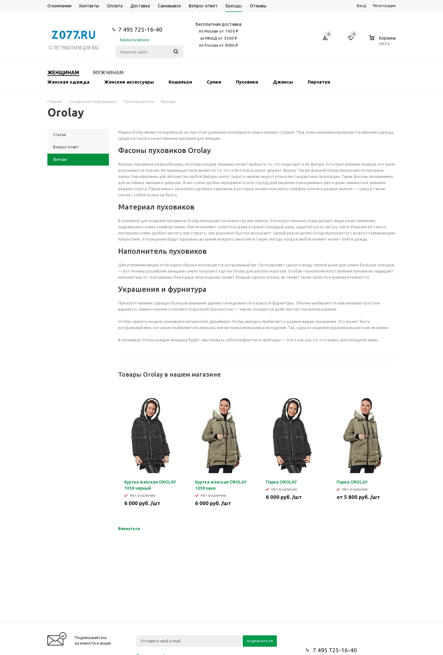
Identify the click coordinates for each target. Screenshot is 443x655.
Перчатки (319, 81)
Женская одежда (68, 81)
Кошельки (180, 81)
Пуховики (247, 81)
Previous (380, 374)
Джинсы (283, 81)
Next (391, 374)
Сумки (214, 81)
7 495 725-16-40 (140, 29)
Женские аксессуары (129, 81)
